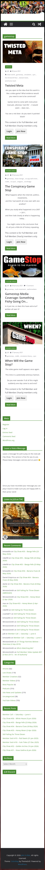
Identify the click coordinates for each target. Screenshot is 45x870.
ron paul (13, 182)
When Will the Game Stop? (19, 362)
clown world (11, 75)
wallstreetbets (32, 289)
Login (9, 131)
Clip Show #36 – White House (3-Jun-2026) (19, 718)
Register (6, 424)
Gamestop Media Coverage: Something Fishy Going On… (19, 297)
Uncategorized (8, 696)
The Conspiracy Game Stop (20, 188)
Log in (5, 428)
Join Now (21, 131)
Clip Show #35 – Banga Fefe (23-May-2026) (19, 722)
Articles (8, 67)
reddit (7, 182)
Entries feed (7, 432)
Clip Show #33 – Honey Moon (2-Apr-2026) (19, 730)
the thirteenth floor (11, 78)
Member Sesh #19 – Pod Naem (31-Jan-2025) (20, 738)
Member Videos (11, 171)
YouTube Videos (11, 281)
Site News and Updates (12, 692)
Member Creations (10, 676)
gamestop (19, 75)
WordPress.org (8, 440)
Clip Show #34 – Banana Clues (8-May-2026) (20, 726)
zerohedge (27, 182)
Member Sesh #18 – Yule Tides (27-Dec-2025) (21, 742)
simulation (27, 75)
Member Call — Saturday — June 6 (22, 634)
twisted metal (23, 78)
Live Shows (7, 672)
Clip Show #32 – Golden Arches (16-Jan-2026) (21, 746)
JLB (8, 71)
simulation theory (26, 356)
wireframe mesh (10, 81)
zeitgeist (20, 182)
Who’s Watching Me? (25, 648)
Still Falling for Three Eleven (22, 610)
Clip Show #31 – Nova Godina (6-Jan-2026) (19, 750)
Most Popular (8, 684)
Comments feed (9, 436)
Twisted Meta (14, 85)
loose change (19, 179)
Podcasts (6, 688)
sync (34, 75)
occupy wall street (31, 179)
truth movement (20, 289)
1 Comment (29, 286)
